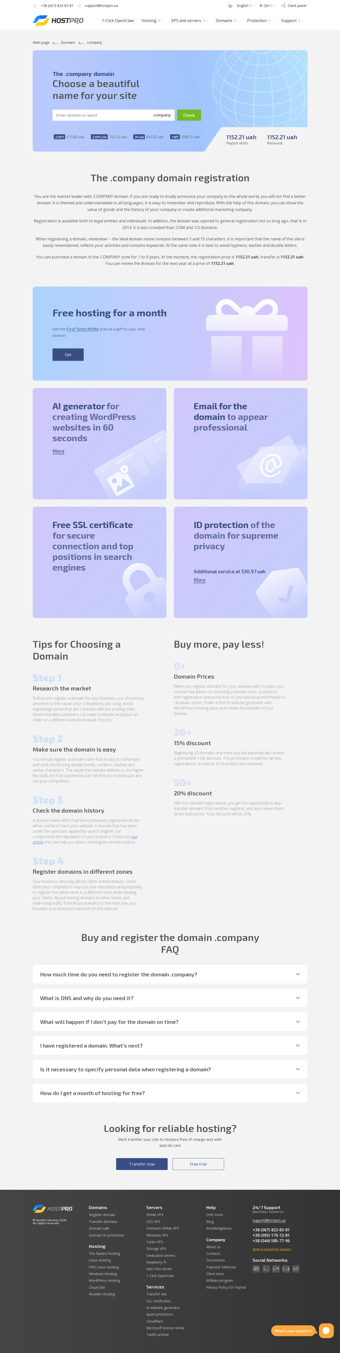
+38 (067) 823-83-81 (271, 1230)
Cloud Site (97, 1287)
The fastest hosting (104, 1253)
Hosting (152, 20)
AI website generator (163, 1308)
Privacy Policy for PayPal (226, 1287)
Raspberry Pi (156, 1262)
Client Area (215, 1274)
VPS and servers (189, 20)
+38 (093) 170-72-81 (271, 1235)
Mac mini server (159, 1269)
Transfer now (142, 1164)
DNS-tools (214, 1215)
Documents (215, 1260)
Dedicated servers (160, 1255)
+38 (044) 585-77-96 (271, 1240)
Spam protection (159, 1314)
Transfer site (156, 1294)
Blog (210, 1221)
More (58, 451)
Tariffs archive (157, 1334)
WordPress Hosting (104, 1280)
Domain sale (99, 1228)
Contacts (213, 1253)
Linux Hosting (100, 1260)
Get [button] (68, 354)
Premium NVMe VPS (162, 1228)
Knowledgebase (219, 1228)
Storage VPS (156, 1248)
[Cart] (230, 5)
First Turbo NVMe (83, 328)
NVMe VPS (154, 1215)
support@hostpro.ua (269, 1220)
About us (213, 1247)
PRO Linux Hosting (104, 1267)
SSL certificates (158, 1301)
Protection (260, 20)
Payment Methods (221, 1267)
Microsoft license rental (165, 1328)
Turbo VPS (154, 1242)
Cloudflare (154, 1321)
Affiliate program (219, 1280)
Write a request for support (272, 1249)
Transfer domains (103, 1221)
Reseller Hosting (102, 1294)
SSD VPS (153, 1221)
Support (292, 20)
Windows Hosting (103, 1274)
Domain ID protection (106, 1235)
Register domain (102, 1215)
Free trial (198, 1164)
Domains (227, 20)
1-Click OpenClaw (118, 20)
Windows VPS (157, 1235)
